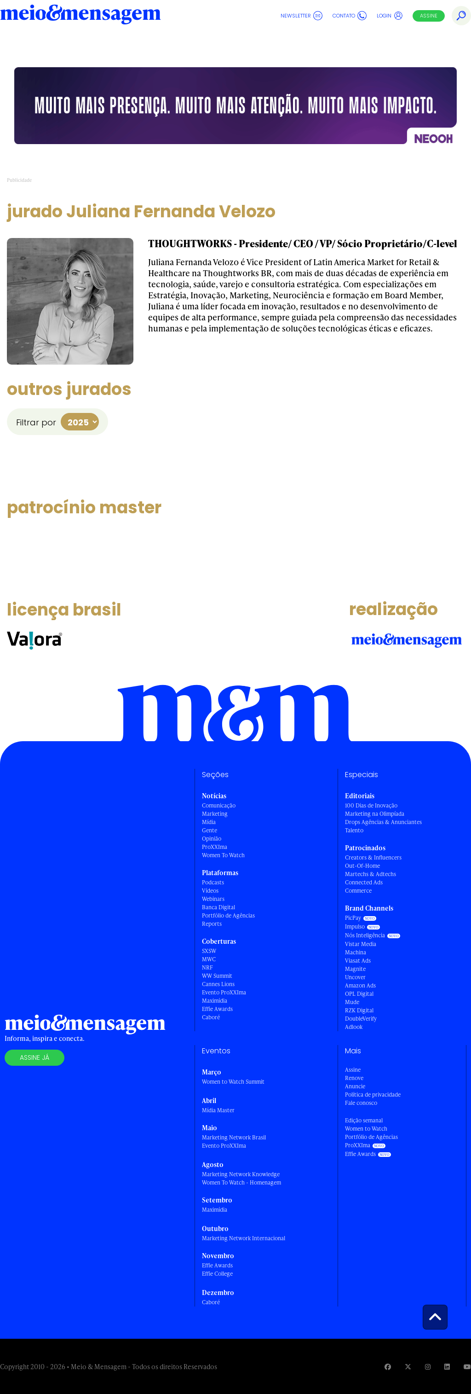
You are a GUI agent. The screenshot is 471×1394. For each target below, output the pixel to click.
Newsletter (301, 15)
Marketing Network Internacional (243, 1238)
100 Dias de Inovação (371, 805)
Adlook (353, 1027)
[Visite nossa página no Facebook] (388, 1366)
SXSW (209, 951)
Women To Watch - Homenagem (241, 1182)
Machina (355, 952)
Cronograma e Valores (207, 43)
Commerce (358, 890)
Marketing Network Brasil (234, 1137)
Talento (354, 830)
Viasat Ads (358, 960)
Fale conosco (361, 1103)
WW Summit (217, 976)
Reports (212, 924)
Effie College (330, 43)
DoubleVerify (361, 1018)
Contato (350, 15)
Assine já (34, 1057)
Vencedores (275, 43)
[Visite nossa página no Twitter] (408, 1366)
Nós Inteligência (365, 935)
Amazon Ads (360, 985)
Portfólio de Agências (228, 915)
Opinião (211, 838)
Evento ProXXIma (224, 992)
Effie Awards (34, 43)
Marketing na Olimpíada (374, 814)
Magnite (355, 969)
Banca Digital (218, 907)
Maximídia (214, 1001)
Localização (379, 43)
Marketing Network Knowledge (241, 1174)
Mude (352, 1002)
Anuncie (355, 1086)
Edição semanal (364, 1120)
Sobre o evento (98, 43)
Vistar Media (360, 944)
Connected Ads (364, 882)
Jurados (146, 43)
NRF (207, 967)
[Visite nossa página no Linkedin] (447, 1366)
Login (390, 15)
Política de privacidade (373, 1094)
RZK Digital (359, 1010)
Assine (428, 15)
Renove (354, 1078)
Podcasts (213, 882)
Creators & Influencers (373, 857)
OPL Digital (359, 994)
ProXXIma (214, 847)
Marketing (215, 814)
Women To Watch (223, 855)
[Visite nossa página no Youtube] (467, 1366)
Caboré (211, 1017)
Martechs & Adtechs (370, 874)
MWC (209, 959)
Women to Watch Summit (233, 1082)
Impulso (355, 926)
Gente (209, 830)
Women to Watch (366, 1129)
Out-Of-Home (362, 866)
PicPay (353, 918)
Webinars (213, 899)
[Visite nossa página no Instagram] (428, 1366)
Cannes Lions (218, 984)
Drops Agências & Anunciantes (383, 822)
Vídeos (210, 890)
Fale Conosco (431, 43)
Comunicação (219, 805)
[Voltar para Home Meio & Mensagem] (80, 16)
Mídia (209, 822)
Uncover (355, 977)
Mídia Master (218, 1110)
